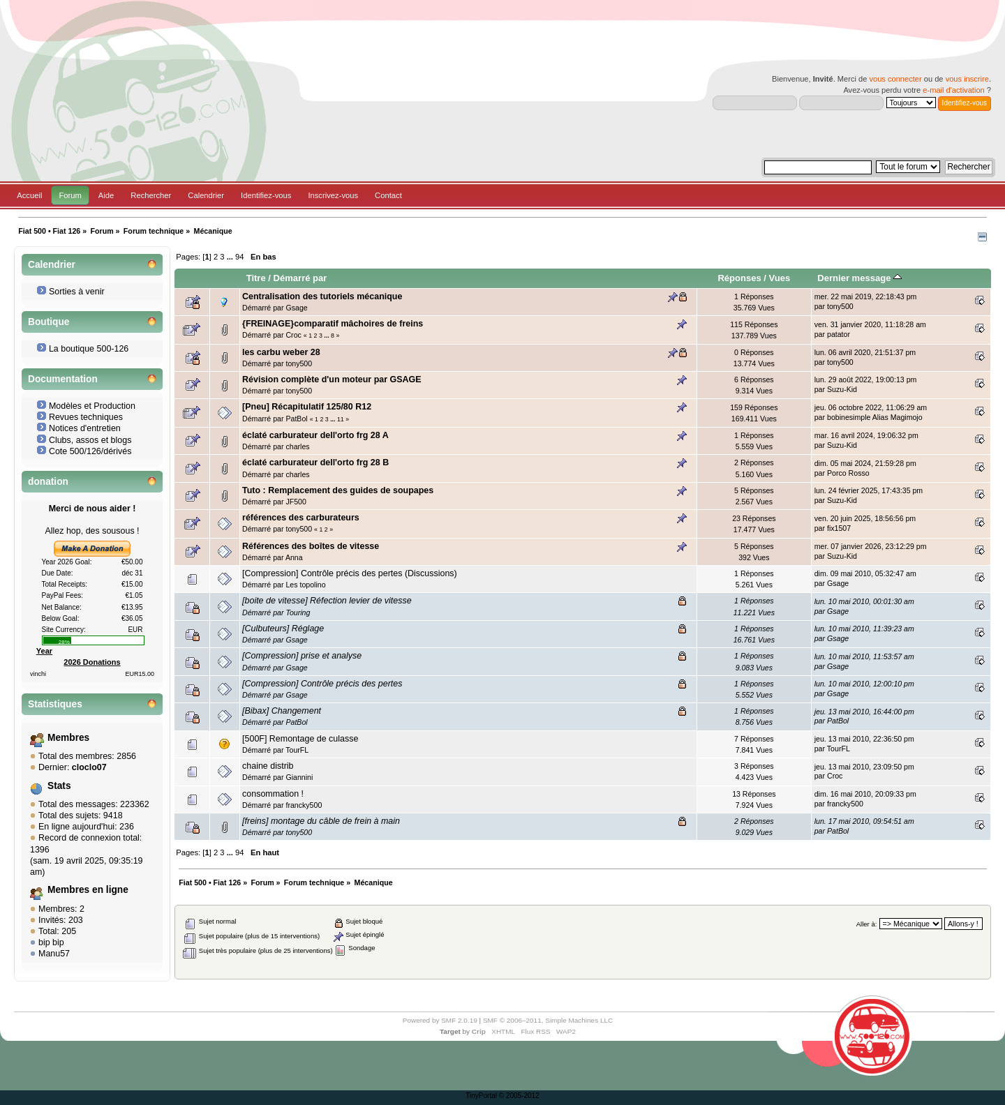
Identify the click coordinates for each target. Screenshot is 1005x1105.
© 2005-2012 (519, 1095)
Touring (297, 612)
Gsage (296, 307)
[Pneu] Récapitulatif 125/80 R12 (306, 407)
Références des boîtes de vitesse (310, 546)
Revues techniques (86, 417)
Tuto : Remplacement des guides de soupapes (337, 490)
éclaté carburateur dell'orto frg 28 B (315, 462)
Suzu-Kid (842, 389)
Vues (780, 278)
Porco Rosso (848, 473)
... (231, 257)
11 (340, 419)
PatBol (296, 418)
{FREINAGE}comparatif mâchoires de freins (332, 324)
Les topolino (305, 584)
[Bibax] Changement (281, 711)
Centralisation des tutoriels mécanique (322, 296)
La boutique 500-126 (88, 349)
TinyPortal (481, 1095)
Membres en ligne (87, 890)
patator (838, 334)
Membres (68, 737)
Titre (256, 278)
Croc (293, 335)
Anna (294, 557)
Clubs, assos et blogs (90, 440)
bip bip (51, 942)
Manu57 (54, 954)
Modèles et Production (92, 406)
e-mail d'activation (953, 90)
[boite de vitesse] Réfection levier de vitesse (327, 601)
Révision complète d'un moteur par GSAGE (332, 379)
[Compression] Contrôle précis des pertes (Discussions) (349, 573)
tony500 (840, 306)
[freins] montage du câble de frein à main (321, 821)
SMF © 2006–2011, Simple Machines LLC (548, 1020)
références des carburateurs (300, 518)
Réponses (739, 278)
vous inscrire (967, 79)
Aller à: (866, 924)
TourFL (296, 750)
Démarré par (300, 278)
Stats (59, 786)
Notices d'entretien (85, 428)
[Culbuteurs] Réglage (283, 628)
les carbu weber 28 (281, 352)
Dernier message (859, 278)
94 (239, 257)
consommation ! (273, 794)
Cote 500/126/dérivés (90, 451)
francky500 (303, 805)
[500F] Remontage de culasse (300, 739)
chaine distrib (267, 766)
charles (297, 446)
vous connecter (895, 79)
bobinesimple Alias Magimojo (875, 417)
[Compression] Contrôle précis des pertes (322, 684)
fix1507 (839, 528)
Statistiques (55, 704)
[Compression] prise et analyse (302, 656)
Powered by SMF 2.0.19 (440, 1020)
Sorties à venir (77, 291)
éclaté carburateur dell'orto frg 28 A (315, 435)
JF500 (295, 501)
